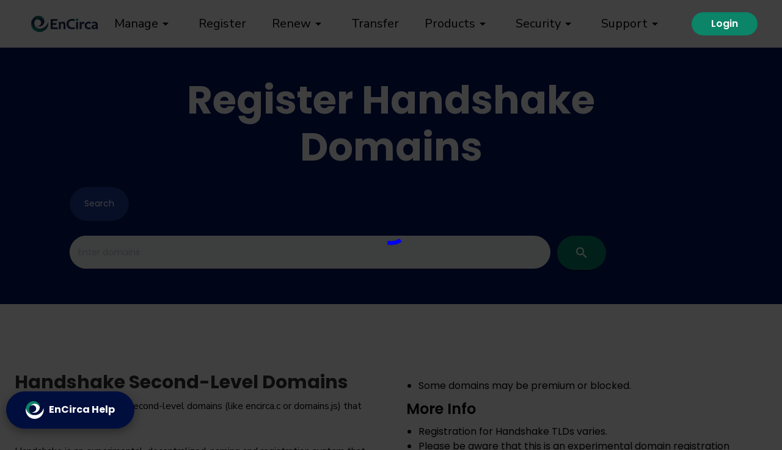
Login (724, 23)
